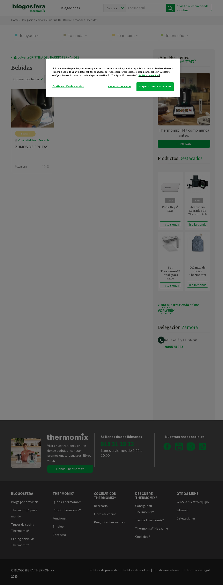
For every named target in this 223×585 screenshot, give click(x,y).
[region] (113, 78)
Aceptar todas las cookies (155, 86)
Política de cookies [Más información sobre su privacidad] (149, 75)
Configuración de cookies (68, 86)
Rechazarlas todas (119, 86)
